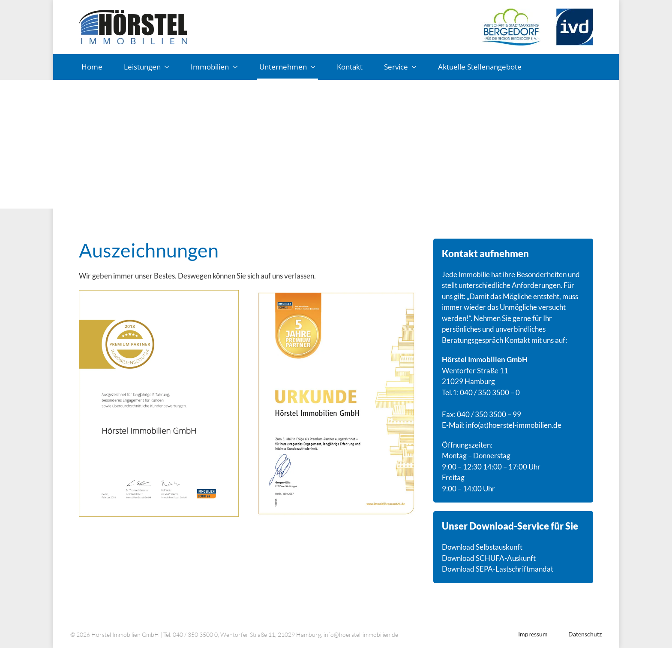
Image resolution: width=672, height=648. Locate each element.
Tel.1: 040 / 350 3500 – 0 (481, 392)
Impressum (533, 634)
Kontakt (350, 67)
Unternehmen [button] (287, 67)
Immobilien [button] (214, 67)
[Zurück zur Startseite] (133, 27)
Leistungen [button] (146, 67)
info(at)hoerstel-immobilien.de (513, 425)
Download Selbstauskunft (482, 546)
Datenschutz (585, 634)
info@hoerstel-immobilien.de (361, 634)
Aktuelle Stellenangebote (480, 67)
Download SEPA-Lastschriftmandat (497, 568)
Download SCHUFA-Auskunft (489, 558)
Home (91, 67)
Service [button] (400, 67)
